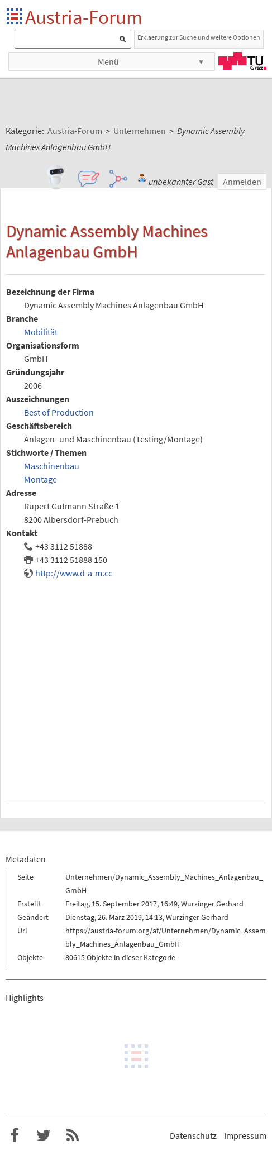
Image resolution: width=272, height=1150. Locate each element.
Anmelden (242, 181)
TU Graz (242, 61)
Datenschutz (193, 1135)
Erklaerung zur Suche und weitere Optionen (198, 37)
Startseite (15, 17)
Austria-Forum (83, 17)
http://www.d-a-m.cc (73, 573)
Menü (108, 61)
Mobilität (41, 331)
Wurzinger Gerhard (212, 904)
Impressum (245, 1135)
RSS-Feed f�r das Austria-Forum (73, 1135)
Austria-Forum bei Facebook (14, 1135)
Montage (40, 479)
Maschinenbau (51, 465)
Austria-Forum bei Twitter (44, 1135)
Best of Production (59, 412)
